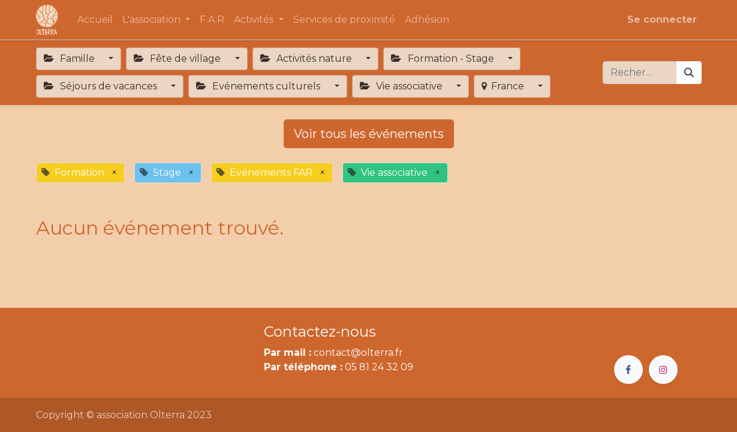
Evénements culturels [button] (259, 86)
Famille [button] (70, 58)
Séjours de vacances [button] (102, 86)
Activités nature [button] (307, 58)
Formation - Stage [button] (443, 58)
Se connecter (662, 19)
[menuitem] (95, 20)
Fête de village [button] (178, 58)
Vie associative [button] (402, 86)
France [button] (504, 86)
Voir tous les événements (369, 134)
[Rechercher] (689, 72)
